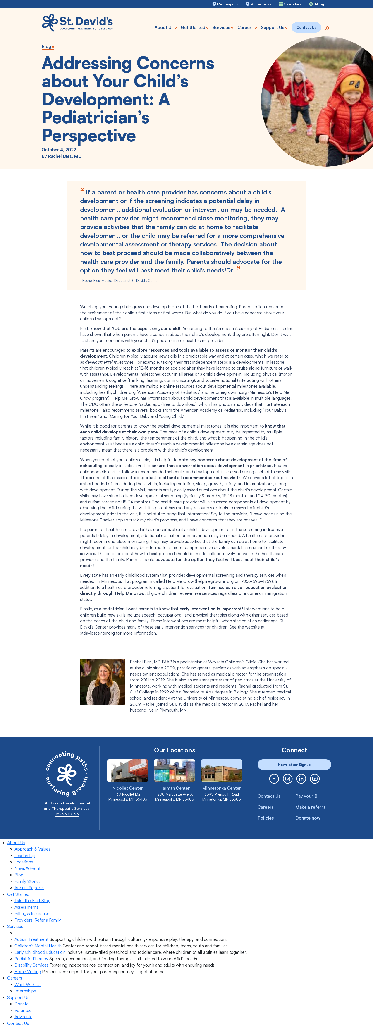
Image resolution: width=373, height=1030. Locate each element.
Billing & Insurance (31, 913)
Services (15, 926)
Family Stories (27, 881)
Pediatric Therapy (31, 958)
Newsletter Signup (294, 764)
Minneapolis (227, 4)
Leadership (24, 855)
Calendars (292, 4)
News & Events (28, 868)
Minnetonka (260, 4)
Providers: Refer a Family (37, 920)
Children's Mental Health (38, 946)
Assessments (26, 907)
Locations (23, 862)
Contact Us (269, 796)
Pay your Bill (308, 796)
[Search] (326, 28)
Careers (266, 807)
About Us (16, 842)
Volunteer (23, 1010)
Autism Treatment (31, 939)
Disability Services (31, 965)
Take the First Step (32, 900)
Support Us (18, 997)
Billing (319, 4)
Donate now (307, 818)
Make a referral (311, 807)
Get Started (18, 894)
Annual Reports (29, 887)
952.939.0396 (67, 814)
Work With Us (27, 984)
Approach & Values (32, 849)
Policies (266, 818)
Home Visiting (27, 971)
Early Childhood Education (39, 952)
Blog (46, 46)
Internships (25, 991)
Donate (21, 1003)
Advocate (23, 1016)
